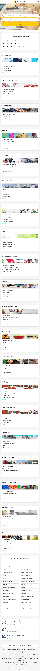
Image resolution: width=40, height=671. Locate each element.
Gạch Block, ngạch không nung (10, 518)
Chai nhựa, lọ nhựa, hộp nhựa (10, 493)
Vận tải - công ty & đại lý (9, 466)
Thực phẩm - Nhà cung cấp (9, 365)
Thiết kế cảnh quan (7, 420)
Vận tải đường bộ (7, 468)
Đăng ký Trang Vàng (13, 645)
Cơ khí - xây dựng (7, 296)
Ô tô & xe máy (7, 156)
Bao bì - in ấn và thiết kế (8, 141)
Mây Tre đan (6, 342)
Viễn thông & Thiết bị (27, 608)
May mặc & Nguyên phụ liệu (9, 587)
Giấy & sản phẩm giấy (8, 581)
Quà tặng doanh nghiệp (10, 256)
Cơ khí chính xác (7, 292)
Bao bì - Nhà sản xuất (8, 139)
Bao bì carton (6, 146)
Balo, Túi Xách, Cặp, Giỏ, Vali (9, 271)
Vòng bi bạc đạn (6, 445)
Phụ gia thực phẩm (7, 372)
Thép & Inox (5, 602)
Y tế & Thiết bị (7, 55)
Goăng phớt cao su (7, 548)
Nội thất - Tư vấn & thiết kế (9, 416)
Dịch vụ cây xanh (7, 422)
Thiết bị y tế (6, 68)
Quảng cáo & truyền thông (10, 80)
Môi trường (6, 231)
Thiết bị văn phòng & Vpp (10, 306)
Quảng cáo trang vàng (16, 628)
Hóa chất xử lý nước (7, 219)
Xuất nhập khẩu (7, 105)
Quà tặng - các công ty (8, 265)
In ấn (23, 584)
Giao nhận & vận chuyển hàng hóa (11, 470)
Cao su (5, 533)
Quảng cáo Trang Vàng (27, 645)
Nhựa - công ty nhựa (8, 491)
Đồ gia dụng (6, 575)
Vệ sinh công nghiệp (7, 246)
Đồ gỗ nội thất (6, 395)
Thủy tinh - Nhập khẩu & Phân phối (11, 269)
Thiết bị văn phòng (7, 319)
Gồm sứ (5, 347)
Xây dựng (5, 612)
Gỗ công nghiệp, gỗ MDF (9, 397)
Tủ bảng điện (6, 194)
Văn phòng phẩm (7, 322)
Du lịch (4, 578)
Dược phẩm (6, 64)
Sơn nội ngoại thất (7, 523)
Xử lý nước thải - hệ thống (9, 244)
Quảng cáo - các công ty (8, 89)
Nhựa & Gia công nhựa (9, 482)
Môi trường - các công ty (8, 240)
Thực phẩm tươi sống (8, 370)
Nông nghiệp (25, 593)
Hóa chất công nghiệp (8, 217)
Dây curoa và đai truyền (8, 443)
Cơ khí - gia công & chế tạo (9, 290)
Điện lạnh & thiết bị (27, 572)
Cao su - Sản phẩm (7, 543)
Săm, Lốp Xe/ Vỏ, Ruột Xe (9, 169)
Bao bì (5, 130)
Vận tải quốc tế (6, 116)
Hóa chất (5, 206)
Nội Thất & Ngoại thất (9, 407)
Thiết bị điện (6, 189)
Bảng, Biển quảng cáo (8, 91)
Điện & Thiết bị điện (8, 181)
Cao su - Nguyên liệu (8, 541)
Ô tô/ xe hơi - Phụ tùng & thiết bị (11, 164)
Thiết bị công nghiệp (8, 441)
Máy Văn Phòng (6, 315)
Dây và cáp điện (6, 192)
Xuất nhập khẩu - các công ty (9, 114)
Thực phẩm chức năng (8, 66)
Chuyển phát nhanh (8, 472)
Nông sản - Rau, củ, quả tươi (10, 368)
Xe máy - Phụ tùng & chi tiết (9, 166)
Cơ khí (5, 281)
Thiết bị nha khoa (7, 70)
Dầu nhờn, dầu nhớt (8, 171)
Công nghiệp (6, 432)
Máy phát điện (6, 196)
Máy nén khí (6, 447)
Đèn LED (5, 418)
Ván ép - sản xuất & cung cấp (10, 393)
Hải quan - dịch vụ (7, 121)
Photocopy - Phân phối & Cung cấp (11, 317)
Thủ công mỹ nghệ (8, 331)
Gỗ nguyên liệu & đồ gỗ (9, 382)
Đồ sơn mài (5, 345)
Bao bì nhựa (6, 144)
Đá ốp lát (5, 521)
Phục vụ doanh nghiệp (27, 575)
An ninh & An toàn (7, 563)
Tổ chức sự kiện (6, 93)
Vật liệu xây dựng (8, 507)
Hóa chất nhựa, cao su (8, 221)
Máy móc (24, 587)
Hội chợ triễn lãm (7, 95)
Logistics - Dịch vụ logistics (9, 118)
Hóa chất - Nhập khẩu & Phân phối (11, 215)
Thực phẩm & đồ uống (10, 357)
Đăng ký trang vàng (16, 621)
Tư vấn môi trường (7, 242)
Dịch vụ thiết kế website (16, 635)
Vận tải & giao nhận (9, 457)
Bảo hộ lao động (7, 566)
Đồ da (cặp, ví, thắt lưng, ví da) (10, 267)
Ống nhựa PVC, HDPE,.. (8, 498)
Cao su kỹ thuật (6, 546)
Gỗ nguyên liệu (6, 391)
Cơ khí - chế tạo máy (7, 294)
